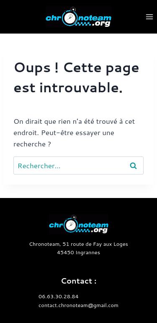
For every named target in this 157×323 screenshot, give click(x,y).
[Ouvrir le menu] (149, 16)
